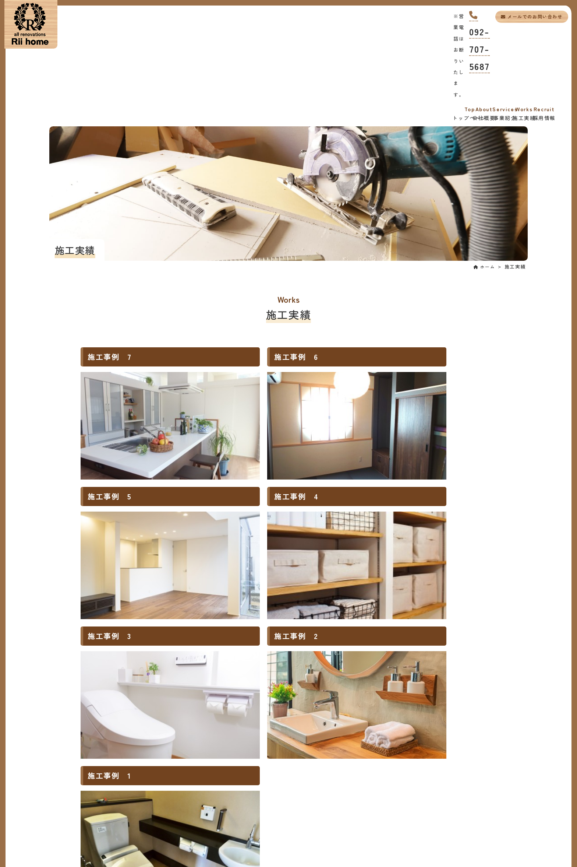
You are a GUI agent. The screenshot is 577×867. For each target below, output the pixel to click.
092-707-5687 (444, 14)
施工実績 (357, 37)
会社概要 (186, 37)
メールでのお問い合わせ (523, 16)
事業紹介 (271, 37)
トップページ (101, 37)
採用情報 (443, 37)
